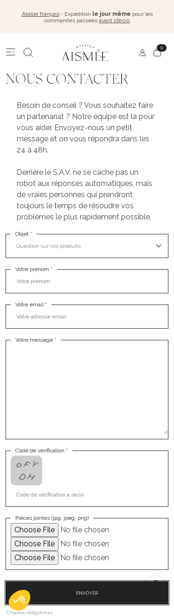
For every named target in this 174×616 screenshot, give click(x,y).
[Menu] (10, 52)
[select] (89, 246)
